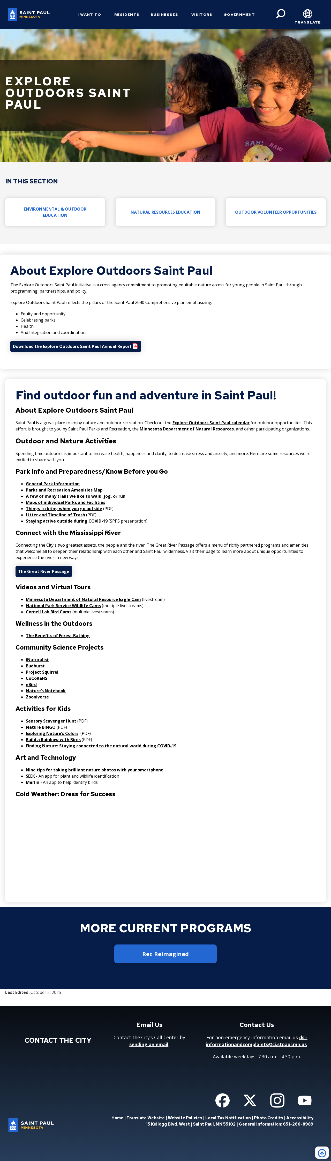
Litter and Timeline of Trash (55, 515)
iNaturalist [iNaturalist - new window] (37, 660)
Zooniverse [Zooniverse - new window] (37, 697)
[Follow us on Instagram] (277, 1100)
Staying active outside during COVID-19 (67, 521)
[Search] (280, 13)
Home (117, 1118)
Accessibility (299, 1118)
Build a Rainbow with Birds (53, 739)
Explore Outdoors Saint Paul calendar (211, 423)
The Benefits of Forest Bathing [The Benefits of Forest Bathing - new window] (58, 635)
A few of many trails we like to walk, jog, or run (75, 496)
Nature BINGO (41, 727)
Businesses (164, 14)
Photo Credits (268, 1118)
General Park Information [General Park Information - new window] (53, 484)
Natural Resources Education (165, 212)
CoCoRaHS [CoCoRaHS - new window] (36, 678)
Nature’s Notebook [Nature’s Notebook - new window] (46, 691)
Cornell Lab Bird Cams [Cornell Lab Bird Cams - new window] (48, 612)
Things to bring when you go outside (64, 508)
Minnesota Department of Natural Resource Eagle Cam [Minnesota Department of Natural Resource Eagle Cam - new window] (83, 599)
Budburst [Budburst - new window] (35, 666)
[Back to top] (322, 1153)
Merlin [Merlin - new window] (32, 782)
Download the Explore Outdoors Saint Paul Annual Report (72, 346)
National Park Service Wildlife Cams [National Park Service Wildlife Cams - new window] (63, 605)
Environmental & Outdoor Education (55, 212)
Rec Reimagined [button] (165, 954)
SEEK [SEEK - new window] (30, 776)
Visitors (202, 14)
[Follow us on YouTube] (305, 1100)
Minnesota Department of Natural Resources (187, 429)
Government (239, 14)
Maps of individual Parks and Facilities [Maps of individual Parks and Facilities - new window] (65, 502)
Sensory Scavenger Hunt (51, 721)
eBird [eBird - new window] (31, 684)
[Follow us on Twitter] (250, 1100)
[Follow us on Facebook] (222, 1100)
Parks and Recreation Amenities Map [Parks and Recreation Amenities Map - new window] (64, 490)
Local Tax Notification (228, 1118)
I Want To (89, 14)
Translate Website (145, 1118)
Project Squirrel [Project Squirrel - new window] (42, 672)
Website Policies (185, 1118)
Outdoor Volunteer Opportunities (276, 212)
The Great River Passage (43, 571)
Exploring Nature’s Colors (52, 733)
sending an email (148, 1044)
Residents (127, 14)
